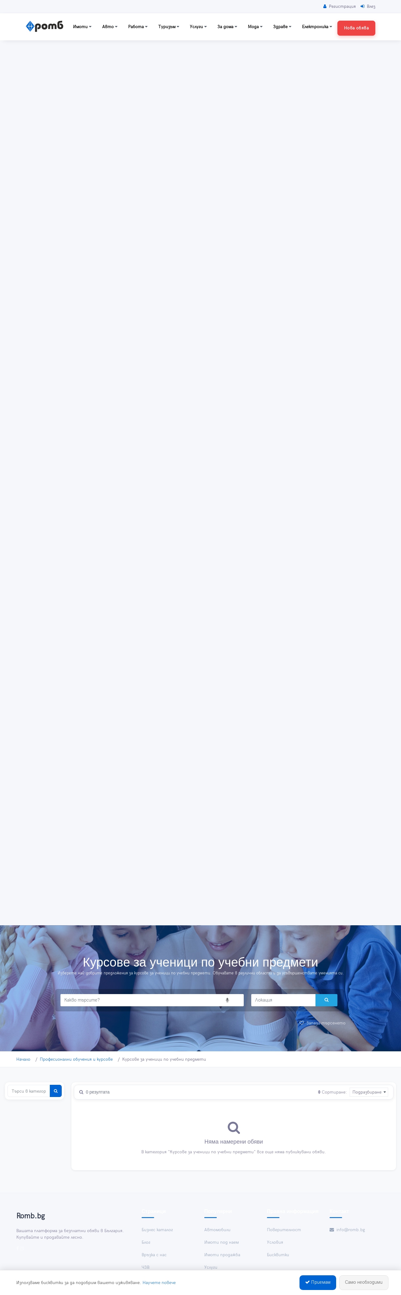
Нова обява (356, 28)
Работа (138, 26)
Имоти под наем (221, 1242)
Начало (23, 1059)
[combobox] (369, 1092)
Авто (109, 26)
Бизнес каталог (157, 1229)
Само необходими (364, 1283)
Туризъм (168, 26)
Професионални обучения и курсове (76, 1059)
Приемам (318, 1283)
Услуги (198, 26)
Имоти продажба (222, 1254)
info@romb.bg (347, 1229)
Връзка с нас (154, 1254)
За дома (227, 26)
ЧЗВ (145, 1267)
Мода (255, 26)
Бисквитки (278, 1254)
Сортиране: (332, 1092)
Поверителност (284, 1229)
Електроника (317, 26)
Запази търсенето (322, 1023)
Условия (275, 1242)
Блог (146, 1242)
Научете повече (159, 1283)
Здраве (282, 26)
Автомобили (217, 1229)
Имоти (82, 26)
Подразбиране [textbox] (367, 1092)
